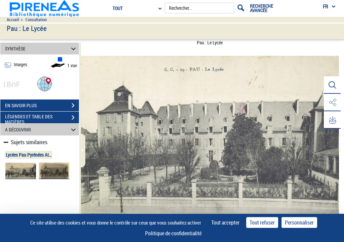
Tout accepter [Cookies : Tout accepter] (225, 222)
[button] (44, 83)
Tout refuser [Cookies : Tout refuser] (262, 222)
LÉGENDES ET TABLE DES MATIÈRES (42, 118)
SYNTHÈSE (41, 48)
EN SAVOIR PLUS (42, 105)
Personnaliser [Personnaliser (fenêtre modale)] (299, 222)
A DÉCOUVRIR (41, 129)
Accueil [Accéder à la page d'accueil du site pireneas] (13, 20)
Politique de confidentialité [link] (173, 233)
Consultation (36, 20)
